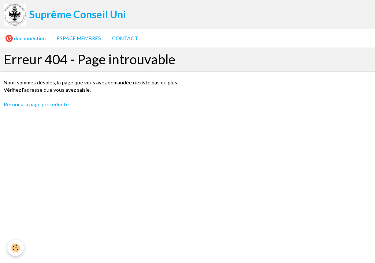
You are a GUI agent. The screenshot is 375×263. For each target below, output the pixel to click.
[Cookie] (15, 248)
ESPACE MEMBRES (79, 38)
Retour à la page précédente (36, 104)
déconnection (25, 38)
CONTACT (125, 38)
